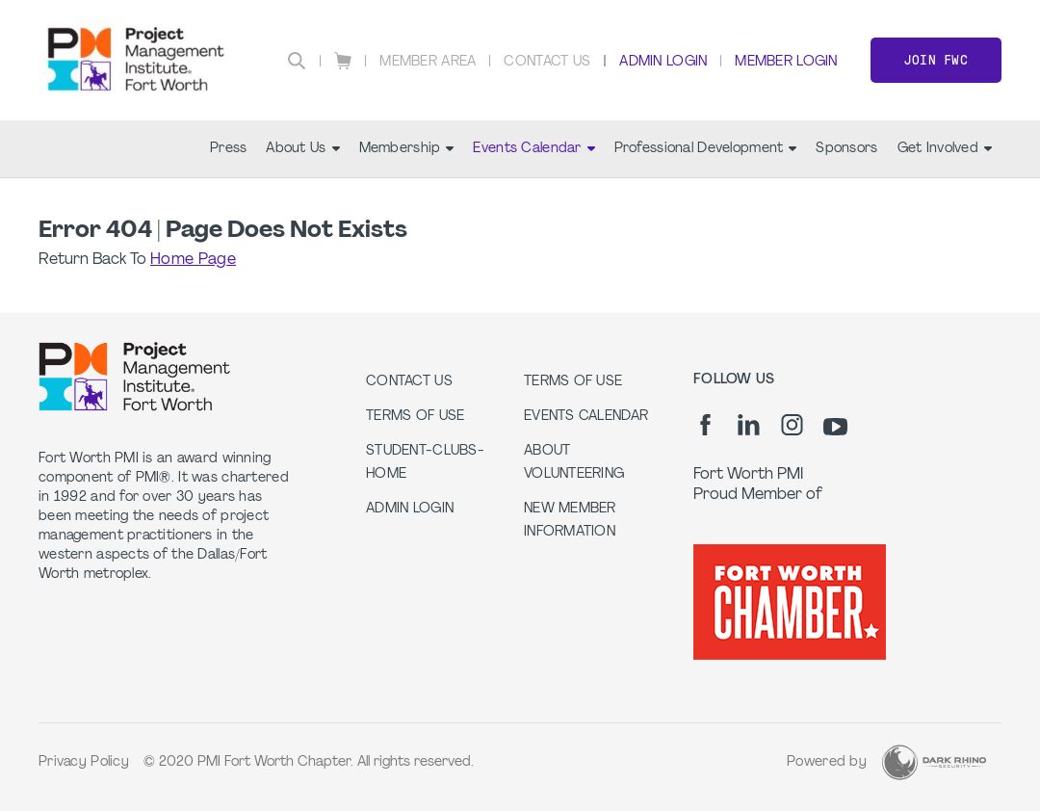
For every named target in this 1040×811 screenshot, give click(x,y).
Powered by (827, 762)
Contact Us (547, 62)
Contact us (409, 382)
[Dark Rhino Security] (934, 762)
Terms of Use (415, 416)
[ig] (792, 424)
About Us (302, 149)
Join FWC (936, 60)
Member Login (786, 62)
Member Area (427, 62)
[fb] (705, 424)
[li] (749, 424)
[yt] (835, 426)
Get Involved (944, 149)
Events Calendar (533, 149)
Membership (407, 149)
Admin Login (663, 62)
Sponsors (846, 149)
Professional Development (705, 149)
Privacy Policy (84, 762)
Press (228, 149)
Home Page (193, 260)
